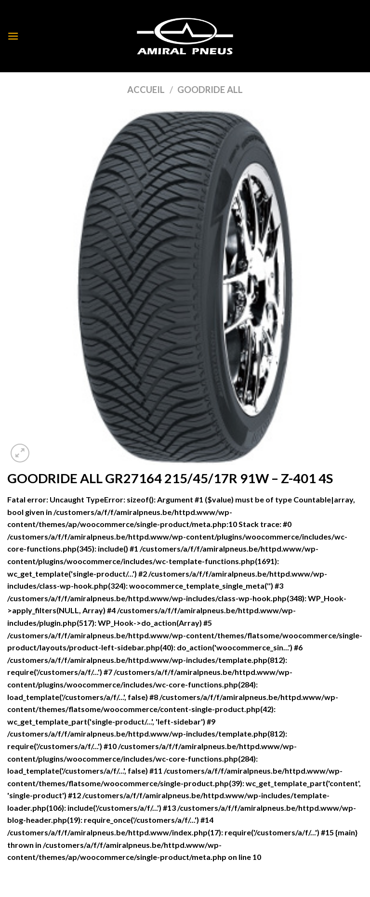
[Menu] (13, 36)
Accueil (146, 89)
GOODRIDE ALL (210, 89)
